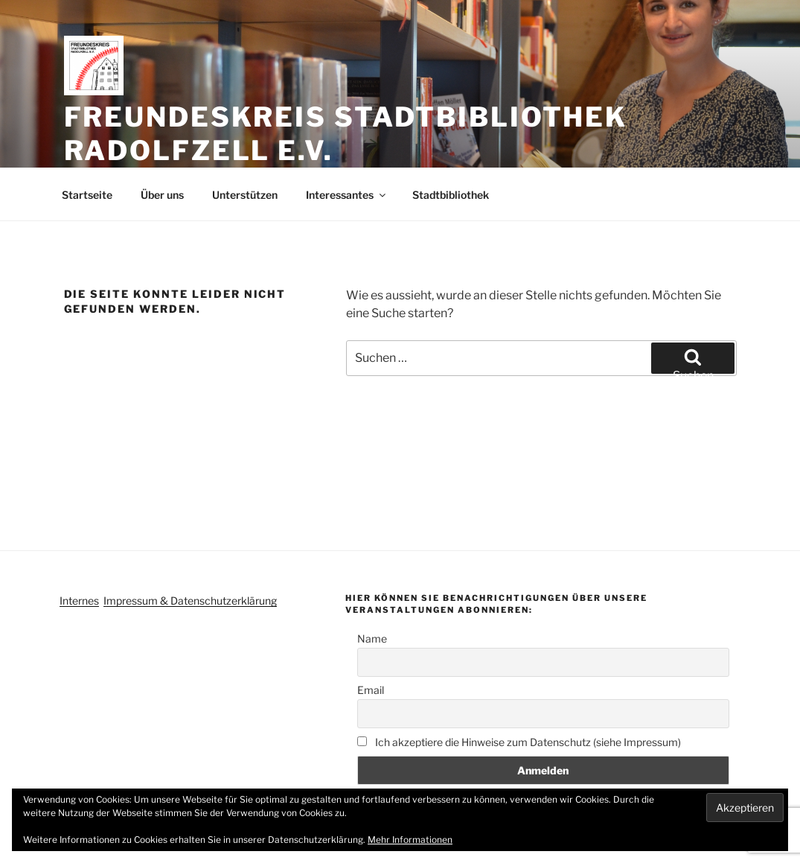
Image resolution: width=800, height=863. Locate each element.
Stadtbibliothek (450, 194)
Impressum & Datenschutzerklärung (190, 600)
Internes (79, 600)
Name (372, 638)
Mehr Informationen (410, 839)
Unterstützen (245, 194)
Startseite (87, 194)
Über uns (162, 194)
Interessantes (347, 194)
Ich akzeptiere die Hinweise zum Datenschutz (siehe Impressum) (519, 742)
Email (370, 690)
